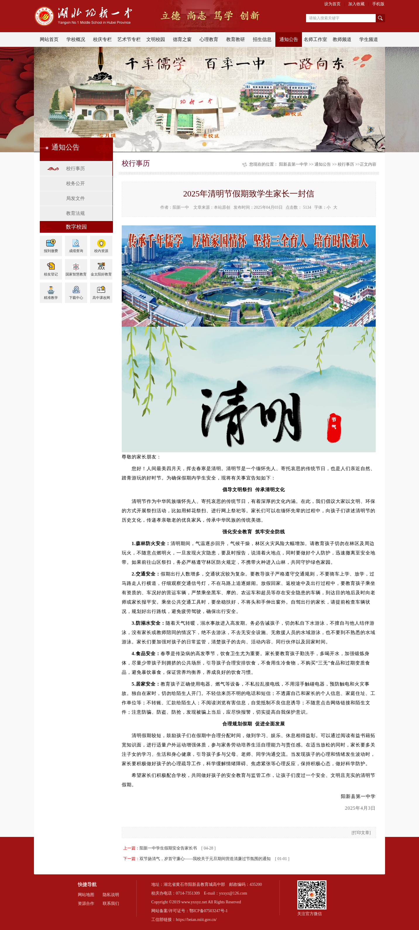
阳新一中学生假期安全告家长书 (168, 848)
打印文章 (361, 832)
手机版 (378, 4)
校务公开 (75, 183)
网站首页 (49, 39)
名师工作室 (315, 39)
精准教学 (51, 298)
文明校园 (155, 39)
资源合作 (86, 903)
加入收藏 (356, 4)
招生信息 (262, 39)
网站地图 (86, 895)
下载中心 (76, 298)
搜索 (380, 18)
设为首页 (332, 4)
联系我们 (111, 903)
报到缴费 (51, 251)
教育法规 (75, 213)
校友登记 (51, 274)
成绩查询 (76, 251)
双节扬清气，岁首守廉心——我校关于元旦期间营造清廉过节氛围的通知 (205, 859)
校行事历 (75, 168)
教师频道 (342, 39)
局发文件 (75, 198)
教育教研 (235, 39)
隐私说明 (111, 895)
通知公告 (288, 39)
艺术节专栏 (129, 39)
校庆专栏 (102, 39)
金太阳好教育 (101, 274)
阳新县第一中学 (293, 164)
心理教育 (209, 39)
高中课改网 (101, 298)
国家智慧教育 (76, 274)
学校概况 (75, 39)
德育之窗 (182, 39)
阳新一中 (181, 207)
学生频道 (368, 39)
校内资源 (101, 251)
